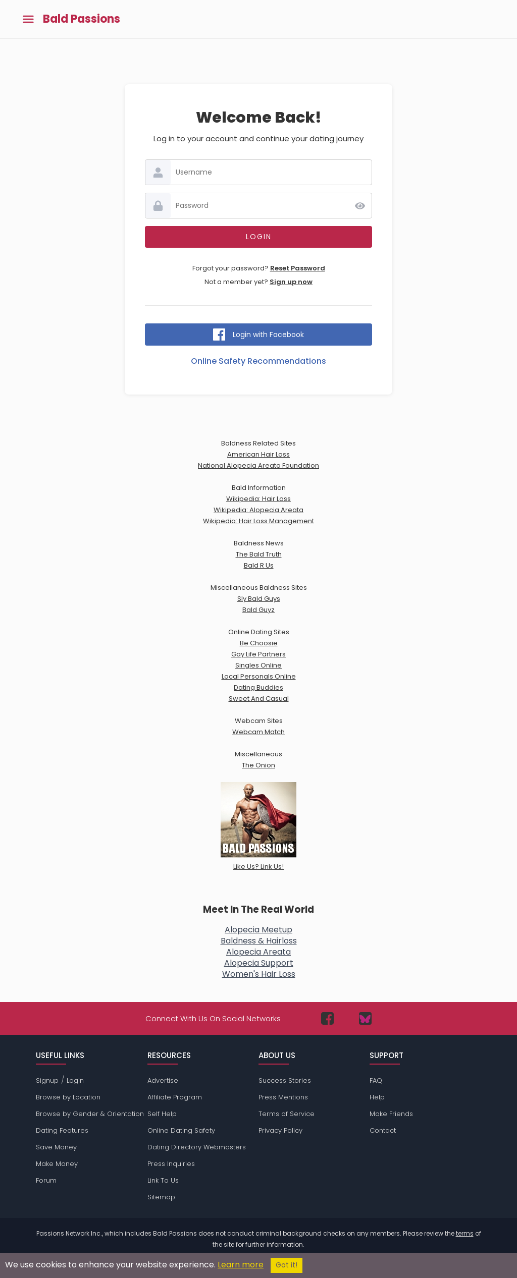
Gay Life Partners (258, 654)
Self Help (162, 1114)
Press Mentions (283, 1097)
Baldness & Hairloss (259, 941)
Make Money (57, 1164)
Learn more (241, 1264)
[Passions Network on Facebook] (327, 1018)
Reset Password (297, 268)
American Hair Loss (258, 454)
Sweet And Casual (259, 698)
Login (75, 1080)
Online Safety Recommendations (258, 361)
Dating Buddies (258, 687)
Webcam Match (258, 732)
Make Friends (391, 1114)
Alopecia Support (258, 963)
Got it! (286, 1265)
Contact (383, 1130)
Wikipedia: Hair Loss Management (258, 521)
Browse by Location (68, 1097)
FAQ (376, 1080)
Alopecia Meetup (258, 929)
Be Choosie (259, 643)
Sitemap (161, 1197)
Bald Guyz (258, 610)
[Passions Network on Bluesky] (365, 1018)
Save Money (56, 1147)
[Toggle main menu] (28, 19)
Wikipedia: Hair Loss (258, 499)
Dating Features (62, 1130)
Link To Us (163, 1180)
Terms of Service (286, 1114)
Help (377, 1097)
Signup (47, 1080)
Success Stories (284, 1080)
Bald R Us (259, 565)
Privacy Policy (280, 1130)
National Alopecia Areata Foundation (258, 465)
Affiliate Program (174, 1097)
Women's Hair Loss (258, 974)
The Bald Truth (259, 554)
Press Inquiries (171, 1164)
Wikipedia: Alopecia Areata (258, 510)
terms (465, 1233)
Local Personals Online (259, 676)
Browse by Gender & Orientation (90, 1114)
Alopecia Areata (258, 952)
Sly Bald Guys (258, 598)
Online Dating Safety (181, 1130)
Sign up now (291, 282)
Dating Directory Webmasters (196, 1147)
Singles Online (258, 665)
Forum (46, 1180)
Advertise (162, 1080)
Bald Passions (81, 19)
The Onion (258, 765)
